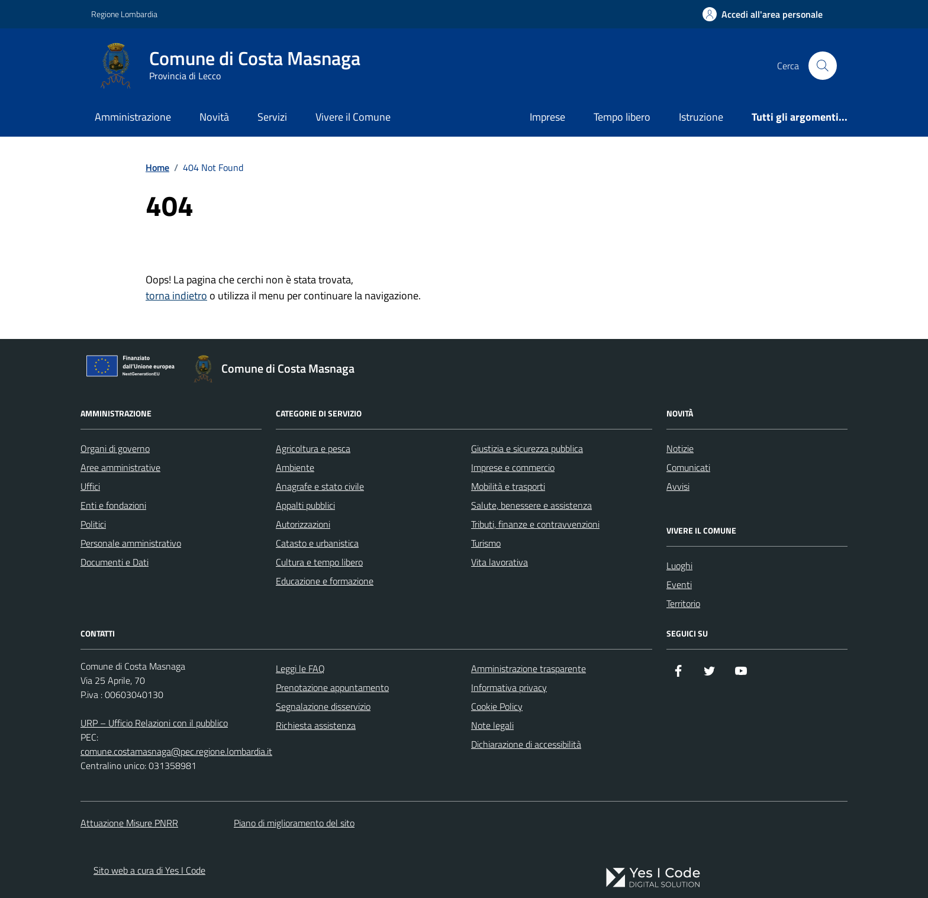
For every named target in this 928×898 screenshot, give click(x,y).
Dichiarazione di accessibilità (526, 744)
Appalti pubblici (305, 505)
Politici (93, 524)
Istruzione (701, 117)
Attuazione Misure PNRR (129, 823)
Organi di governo (115, 448)
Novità (214, 117)
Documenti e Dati (114, 562)
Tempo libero (622, 117)
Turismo (486, 543)
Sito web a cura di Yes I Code (149, 870)
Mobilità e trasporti (508, 486)
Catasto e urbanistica (317, 543)
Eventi (679, 584)
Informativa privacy (509, 687)
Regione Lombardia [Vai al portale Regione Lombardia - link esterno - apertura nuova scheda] (124, 14)
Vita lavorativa (499, 562)
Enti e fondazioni (113, 505)
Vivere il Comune (353, 117)
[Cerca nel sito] (822, 65)
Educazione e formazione (324, 581)
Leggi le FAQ (300, 668)
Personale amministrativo (130, 543)
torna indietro (176, 295)
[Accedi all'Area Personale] (762, 14)
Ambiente (295, 467)
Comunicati (688, 467)
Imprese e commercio (513, 467)
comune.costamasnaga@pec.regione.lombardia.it (176, 751)
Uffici (90, 486)
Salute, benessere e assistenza (531, 505)
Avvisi (677, 486)
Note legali (492, 725)
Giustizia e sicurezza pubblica (527, 448)
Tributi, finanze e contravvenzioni (535, 524)
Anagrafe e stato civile (320, 486)
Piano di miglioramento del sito (294, 823)
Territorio (683, 603)
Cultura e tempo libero (319, 562)
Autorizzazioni (303, 524)
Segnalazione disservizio (323, 706)
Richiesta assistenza (316, 725)
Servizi (272, 117)
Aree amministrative (120, 467)
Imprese (547, 117)
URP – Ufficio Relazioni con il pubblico (154, 723)
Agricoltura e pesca (313, 448)
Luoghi (679, 565)
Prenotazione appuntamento (332, 687)
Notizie (680, 448)
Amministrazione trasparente (528, 668)
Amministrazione (133, 117)
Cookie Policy (497, 706)
